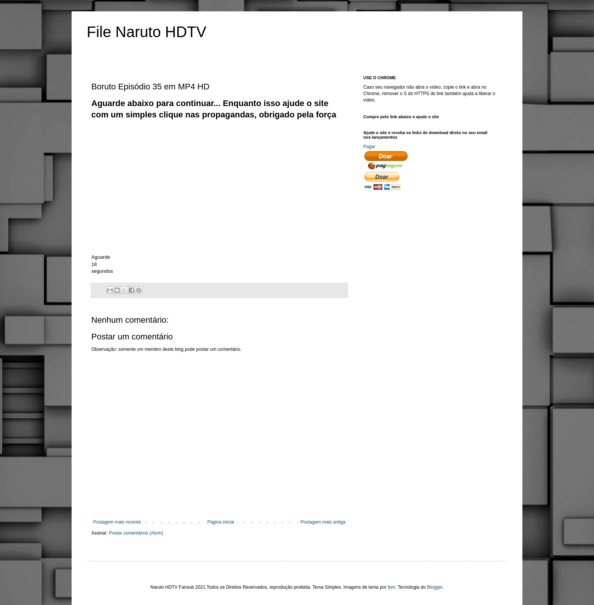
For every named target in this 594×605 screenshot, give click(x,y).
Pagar (369, 146)
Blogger (434, 587)
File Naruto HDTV (146, 31)
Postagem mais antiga (322, 522)
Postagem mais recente (117, 522)
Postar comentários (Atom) (136, 533)
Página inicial (220, 522)
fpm (391, 587)
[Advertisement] (229, 138)
